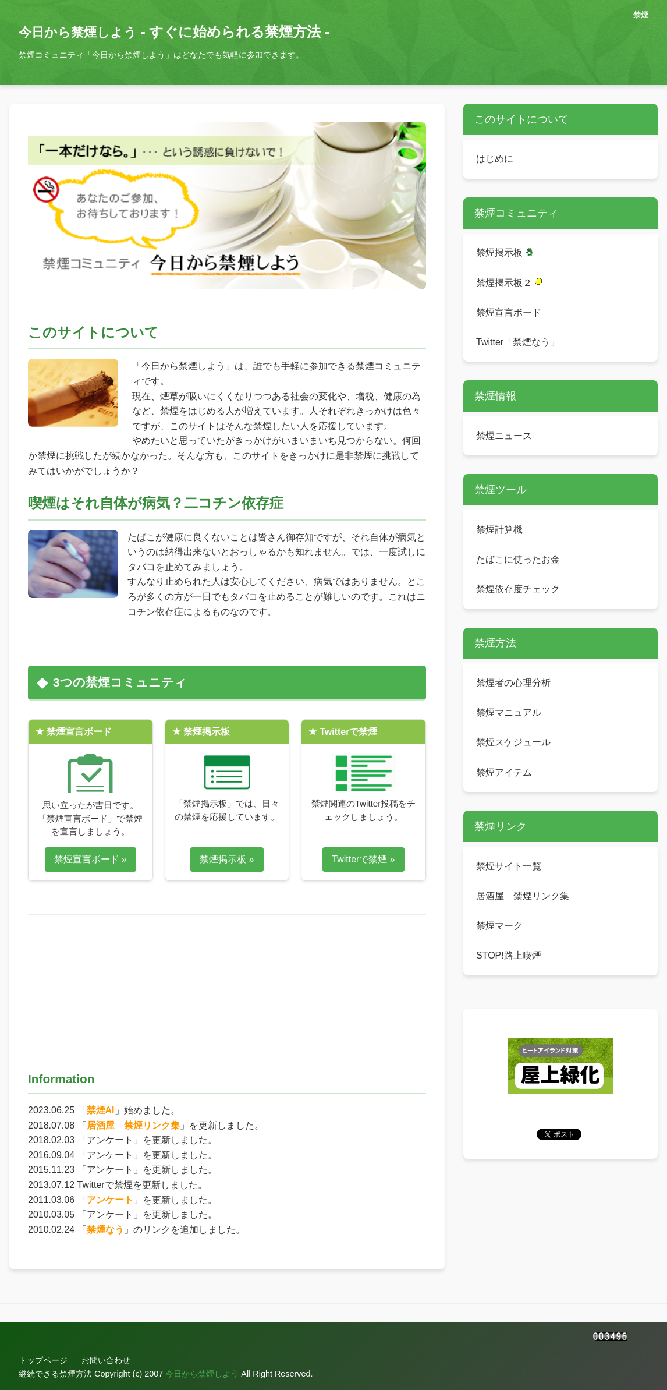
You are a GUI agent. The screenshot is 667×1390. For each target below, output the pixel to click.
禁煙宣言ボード (508, 312)
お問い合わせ (105, 1360)
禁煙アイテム (504, 772)
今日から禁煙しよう (78, 32)
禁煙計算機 (499, 530)
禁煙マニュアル (508, 712)
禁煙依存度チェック (518, 589)
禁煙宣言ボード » (90, 859)
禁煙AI (101, 1110)
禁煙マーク (499, 926)
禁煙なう (105, 1230)
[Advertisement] (234, 984)
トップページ (43, 1360)
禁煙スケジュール (513, 742)
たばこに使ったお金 (518, 559)
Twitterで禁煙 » (363, 859)
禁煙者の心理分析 (513, 683)
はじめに (494, 159)
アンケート (110, 1200)
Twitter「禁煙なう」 (517, 342)
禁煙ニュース (504, 436)
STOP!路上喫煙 (508, 955)
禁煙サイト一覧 (508, 866)
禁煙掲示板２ (509, 282)
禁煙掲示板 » (227, 859)
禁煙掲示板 (504, 252)
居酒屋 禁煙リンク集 (133, 1125)
